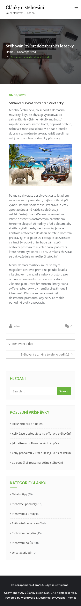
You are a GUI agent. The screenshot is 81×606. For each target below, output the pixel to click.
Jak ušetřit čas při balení (27, 424)
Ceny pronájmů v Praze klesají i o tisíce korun (41, 453)
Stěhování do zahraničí (27, 523)
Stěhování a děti (22, 344)
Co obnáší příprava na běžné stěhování (37, 462)
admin (15, 326)
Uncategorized (26, 52)
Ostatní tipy (19, 494)
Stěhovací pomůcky (24, 504)
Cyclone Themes (65, 597)
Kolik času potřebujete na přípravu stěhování (41, 433)
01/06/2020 (17, 95)
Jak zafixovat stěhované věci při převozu (37, 443)
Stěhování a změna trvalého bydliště (45, 354)
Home (9, 52)
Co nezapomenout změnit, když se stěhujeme (39, 584)
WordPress (28, 597)
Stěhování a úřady (23, 514)
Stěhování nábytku (24, 533)
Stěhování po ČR (22, 543)
